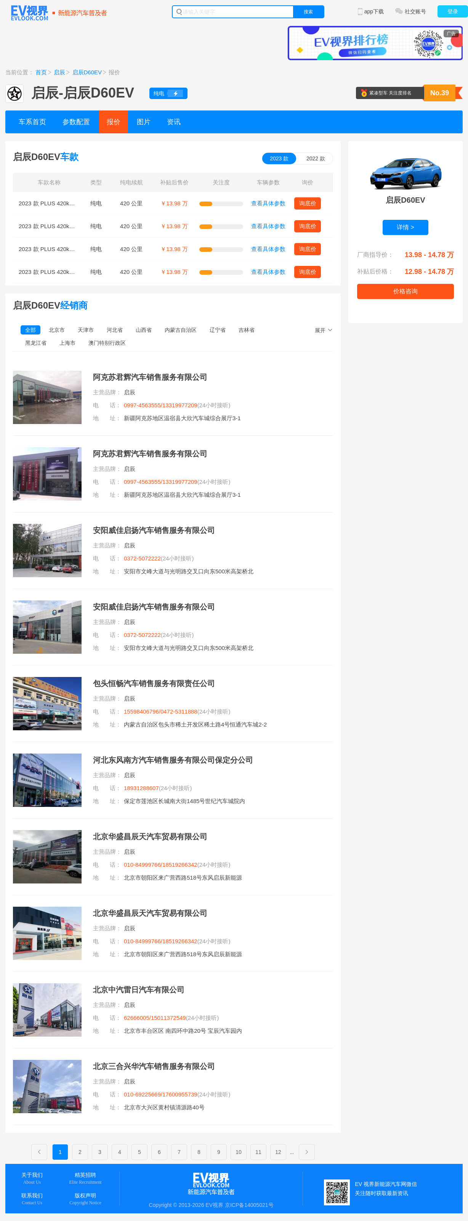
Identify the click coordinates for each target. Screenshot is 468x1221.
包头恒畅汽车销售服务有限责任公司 (154, 683)
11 (258, 1152)
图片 (144, 122)
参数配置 (76, 122)
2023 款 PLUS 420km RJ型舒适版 (62, 249)
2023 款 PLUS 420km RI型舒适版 (61, 272)
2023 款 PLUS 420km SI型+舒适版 (63, 226)
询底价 (307, 203)
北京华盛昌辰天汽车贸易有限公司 (150, 836)
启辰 (59, 72)
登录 (452, 11)
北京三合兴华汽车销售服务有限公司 (154, 1066)
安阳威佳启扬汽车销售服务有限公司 (154, 530)
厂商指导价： (375, 254)
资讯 (174, 122)
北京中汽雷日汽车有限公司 (138, 990)
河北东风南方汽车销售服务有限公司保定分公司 (173, 760)
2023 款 (279, 158)
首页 (41, 72)
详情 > (405, 227)
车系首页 (32, 122)
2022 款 (315, 158)
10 (239, 1152)
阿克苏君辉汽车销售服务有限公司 (150, 377)
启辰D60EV (87, 72)
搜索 (308, 11)
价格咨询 (405, 291)
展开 (320, 330)
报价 (113, 122)
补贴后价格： (375, 271)
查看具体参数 (268, 203)
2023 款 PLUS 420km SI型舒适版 (61, 203)
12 (278, 1152)
